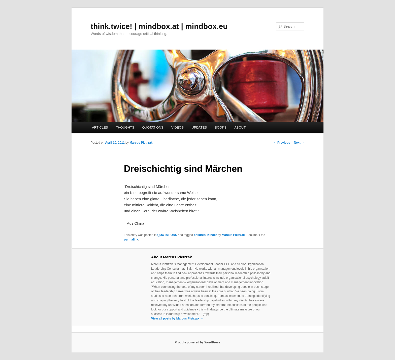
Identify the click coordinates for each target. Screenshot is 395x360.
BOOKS (220, 127)
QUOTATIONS (152, 127)
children (200, 235)
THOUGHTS (125, 127)
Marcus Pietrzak (140, 142)
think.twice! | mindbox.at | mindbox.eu (159, 26)
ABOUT (240, 127)
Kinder (212, 235)
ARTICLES (100, 127)
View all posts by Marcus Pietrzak (177, 318)
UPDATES (199, 127)
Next (299, 142)
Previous (282, 142)
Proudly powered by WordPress (197, 342)
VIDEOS (177, 127)
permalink (131, 239)
